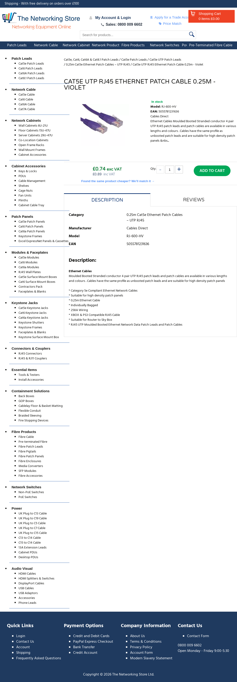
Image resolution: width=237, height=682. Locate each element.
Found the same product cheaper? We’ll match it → (118, 181)
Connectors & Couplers (31, 348)
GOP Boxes (26, 401)
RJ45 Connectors (30, 353)
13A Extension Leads (33, 547)
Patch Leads (17, 45)
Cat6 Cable (26, 99)
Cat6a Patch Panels (32, 231)
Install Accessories (31, 380)
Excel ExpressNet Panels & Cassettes (44, 241)
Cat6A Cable (27, 104)
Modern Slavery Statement (151, 658)
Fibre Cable (26, 437)
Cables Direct (159, 116)
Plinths (23, 200)
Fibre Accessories (31, 476)
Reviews (193, 200)
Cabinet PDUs (28, 552)
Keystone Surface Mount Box (39, 337)
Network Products (106, 45)
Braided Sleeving (30, 415)
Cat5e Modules (29, 257)
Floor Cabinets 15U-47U (34, 130)
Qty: (153, 168)
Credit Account (85, 653)
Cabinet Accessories (32, 155)
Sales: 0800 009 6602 (121, 24)
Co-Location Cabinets (33, 140)
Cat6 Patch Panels (31, 226)
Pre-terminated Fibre (33, 442)
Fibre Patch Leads (31, 446)
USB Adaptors (28, 593)
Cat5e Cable (27, 94)
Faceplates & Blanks (32, 291)
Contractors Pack (31, 287)
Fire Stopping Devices (33, 420)
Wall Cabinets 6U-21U (33, 125)
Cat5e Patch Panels (32, 221)
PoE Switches (28, 497)
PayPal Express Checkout (93, 642)
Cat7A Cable (27, 109)
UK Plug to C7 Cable (32, 528)
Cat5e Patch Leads (31, 63)
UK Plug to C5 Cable (32, 523)
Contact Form (198, 636)
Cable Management (32, 181)
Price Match (170, 23)
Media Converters (31, 466)
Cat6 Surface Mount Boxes (37, 282)
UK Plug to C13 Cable (33, 513)
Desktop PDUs (28, 557)
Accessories (27, 598)
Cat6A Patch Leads (31, 73)
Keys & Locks (28, 171)
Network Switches (164, 45)
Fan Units (25, 195)
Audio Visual (22, 568)
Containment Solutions (31, 391)
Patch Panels (22, 216)
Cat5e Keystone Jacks (33, 308)
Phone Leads (27, 603)
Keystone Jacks (25, 303)
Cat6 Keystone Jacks (33, 313)
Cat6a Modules (29, 267)
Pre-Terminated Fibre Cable (210, 45)
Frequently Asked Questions (38, 658)
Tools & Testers (29, 375)
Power (17, 508)
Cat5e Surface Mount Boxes (38, 277)
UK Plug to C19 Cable (33, 518)
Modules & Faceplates (30, 252)
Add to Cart (212, 171)
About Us (137, 636)
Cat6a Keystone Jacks (33, 318)
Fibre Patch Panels (31, 456)
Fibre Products (133, 45)
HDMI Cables (27, 573)
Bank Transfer (84, 647)
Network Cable (46, 45)
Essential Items (24, 370)
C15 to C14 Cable (30, 542)
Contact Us (25, 642)
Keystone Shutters (31, 322)
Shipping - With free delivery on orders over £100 (42, 3)
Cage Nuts (26, 190)
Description (107, 200)
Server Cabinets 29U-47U (36, 135)
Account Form (141, 653)
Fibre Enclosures (30, 461)
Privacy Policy (141, 647)
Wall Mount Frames (32, 150)
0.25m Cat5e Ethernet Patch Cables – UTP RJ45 (155, 218)
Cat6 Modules (28, 262)
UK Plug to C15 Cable (33, 533)
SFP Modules (27, 471)
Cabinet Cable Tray (31, 205)
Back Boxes (26, 396)
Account (23, 647)
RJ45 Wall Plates (30, 272)
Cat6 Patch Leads (30, 68)
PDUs (22, 176)
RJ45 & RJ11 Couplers (33, 358)
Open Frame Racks (31, 145)
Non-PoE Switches (31, 492)
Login (20, 636)
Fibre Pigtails (27, 451)
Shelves (24, 186)
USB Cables (26, 588)
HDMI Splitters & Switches (36, 578)
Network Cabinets (77, 45)
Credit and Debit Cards (91, 636)
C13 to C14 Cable (30, 538)
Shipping (23, 653)
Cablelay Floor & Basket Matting (41, 406)
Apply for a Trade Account (172, 17)
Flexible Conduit (30, 411)
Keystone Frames (30, 236)
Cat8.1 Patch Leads (31, 78)
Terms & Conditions (146, 642)
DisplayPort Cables (31, 583)
